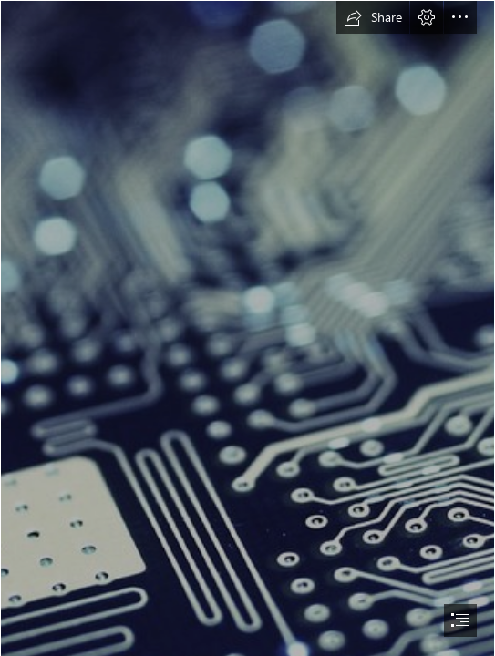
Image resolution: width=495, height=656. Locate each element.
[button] (372, 17)
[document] (247, 328)
